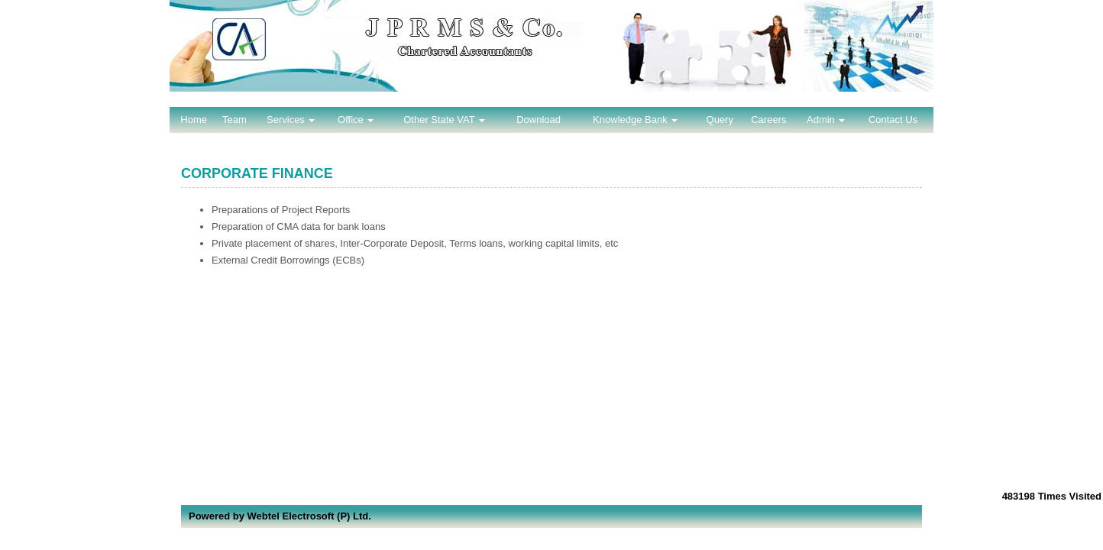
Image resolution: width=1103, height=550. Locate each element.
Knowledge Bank (635, 119)
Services (291, 119)
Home (193, 119)
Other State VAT (444, 119)
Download (538, 119)
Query (720, 119)
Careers (768, 119)
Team (234, 119)
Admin (826, 119)
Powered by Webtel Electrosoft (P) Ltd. (280, 516)
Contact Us (892, 119)
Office (356, 119)
